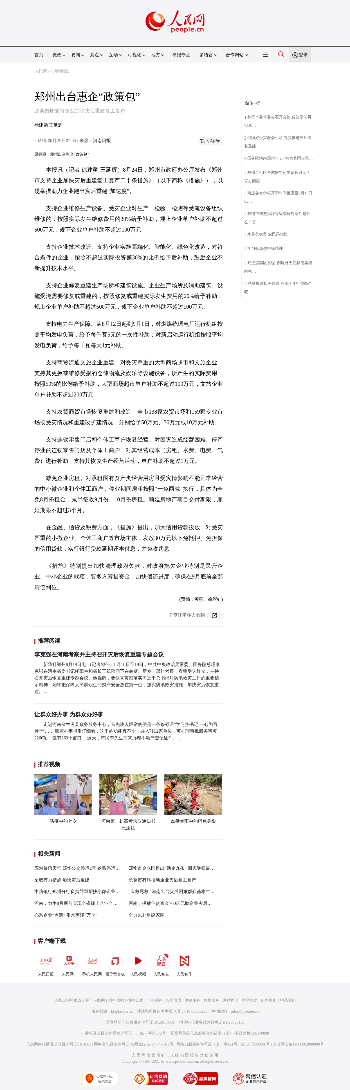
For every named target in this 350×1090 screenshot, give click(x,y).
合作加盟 (173, 1000)
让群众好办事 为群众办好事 (68, 714)
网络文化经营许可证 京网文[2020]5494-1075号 (134, 1044)
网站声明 (231, 1000)
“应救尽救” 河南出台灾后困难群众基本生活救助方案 (181, 891)
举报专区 (181, 54)
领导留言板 (115, 963)
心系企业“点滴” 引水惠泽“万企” (65, 915)
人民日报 (46, 963)
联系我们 (288, 1000)
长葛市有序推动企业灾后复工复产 (162, 880)
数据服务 (211, 1000)
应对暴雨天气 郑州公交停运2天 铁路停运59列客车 (83, 868)
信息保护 (269, 1000)
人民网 (41, 71)
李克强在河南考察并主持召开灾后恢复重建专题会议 (99, 654)
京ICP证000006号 (255, 1044)
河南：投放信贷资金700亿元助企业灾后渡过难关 (177, 903)
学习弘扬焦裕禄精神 (265, 248)
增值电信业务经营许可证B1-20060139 (211, 1022)
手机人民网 (92, 963)
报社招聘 (116, 1000)
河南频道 (61, 71)
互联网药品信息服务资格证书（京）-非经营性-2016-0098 (219, 1033)
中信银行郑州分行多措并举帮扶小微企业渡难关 (81, 891)
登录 (303, 54)
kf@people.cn (122, 1011)
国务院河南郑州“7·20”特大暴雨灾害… (280, 158)
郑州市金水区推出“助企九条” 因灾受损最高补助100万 (182, 868)
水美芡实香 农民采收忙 (267, 234)
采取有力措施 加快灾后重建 (61, 880)
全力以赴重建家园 (147, 915)
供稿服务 (192, 1000)
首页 (38, 54)
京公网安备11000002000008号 (298, 1044)
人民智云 (161, 963)
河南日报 (102, 140)
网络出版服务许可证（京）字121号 (206, 1044)
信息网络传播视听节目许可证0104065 (58, 1044)
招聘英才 (135, 1000)
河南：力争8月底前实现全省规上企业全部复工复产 (85, 903)
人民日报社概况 (68, 1000)
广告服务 (154, 1000)
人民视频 (138, 963)
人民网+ (69, 963)
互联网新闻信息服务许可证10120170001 (140, 1022)
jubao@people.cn (245, 1011)
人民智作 (184, 963)
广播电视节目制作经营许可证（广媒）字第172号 (123, 1033)
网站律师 (249, 1000)
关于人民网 (95, 1000)
